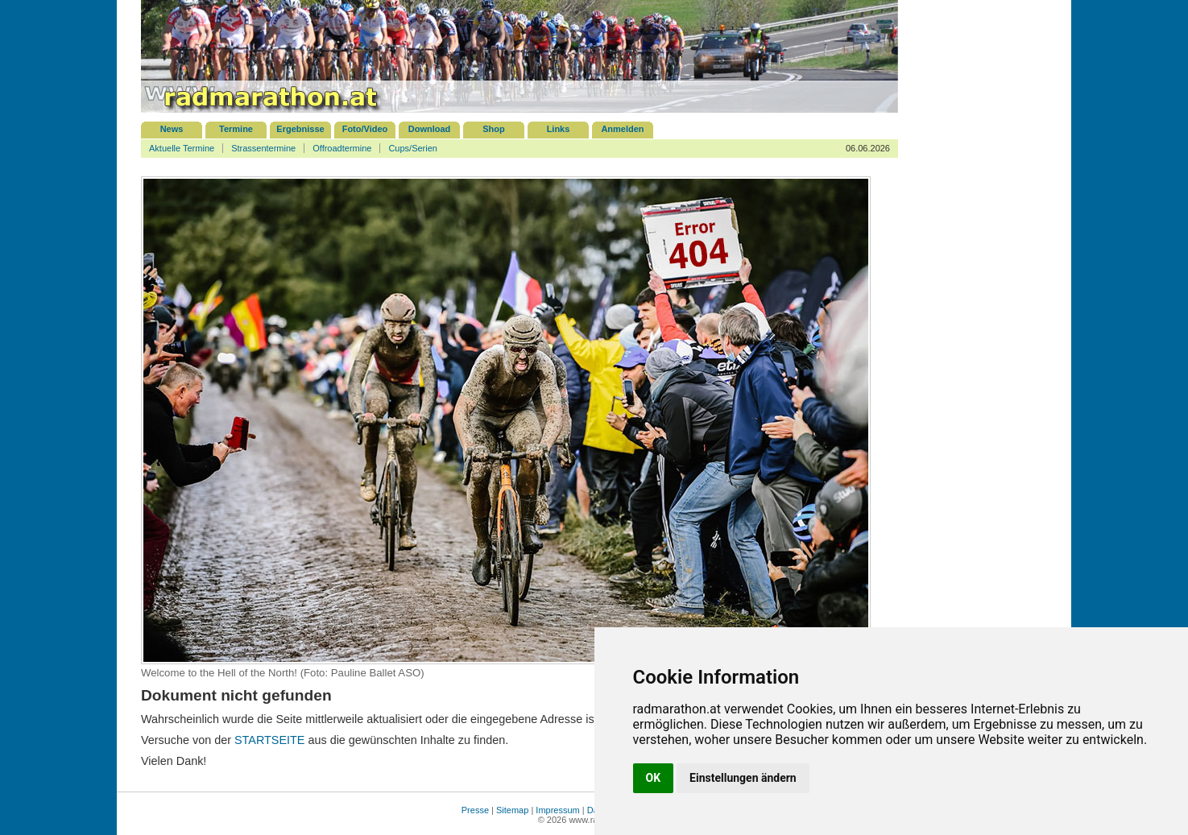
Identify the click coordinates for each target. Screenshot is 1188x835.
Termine (236, 129)
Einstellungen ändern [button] (743, 777)
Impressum (557, 810)
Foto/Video (365, 129)
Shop (493, 129)
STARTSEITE (269, 740)
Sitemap (512, 810)
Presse (475, 810)
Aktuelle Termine (181, 148)
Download (429, 129)
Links (558, 129)
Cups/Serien (412, 148)
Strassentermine (263, 148)
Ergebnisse (300, 129)
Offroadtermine (342, 148)
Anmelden (622, 129)
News (172, 129)
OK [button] (653, 777)
